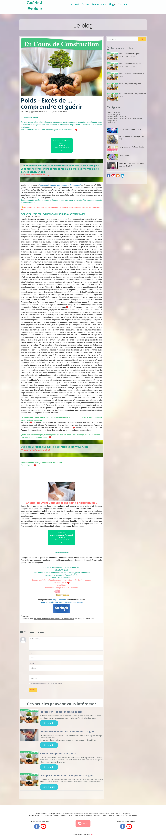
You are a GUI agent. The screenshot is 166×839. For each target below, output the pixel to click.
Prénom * (32, 663)
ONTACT (118, 814)
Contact (122, 4)
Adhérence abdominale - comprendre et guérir (68, 731)
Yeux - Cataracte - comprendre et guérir (125, 76)
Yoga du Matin (118, 157)
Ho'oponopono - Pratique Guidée (125, 149)
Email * (31, 653)
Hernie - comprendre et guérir (58, 753)
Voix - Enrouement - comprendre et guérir (126, 96)
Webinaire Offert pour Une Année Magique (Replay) (125, 165)
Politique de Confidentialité (99, 814)
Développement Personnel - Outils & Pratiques (123, 118)
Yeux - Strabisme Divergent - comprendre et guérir (124, 56)
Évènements (99, 4)
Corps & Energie (112, 114)
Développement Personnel (116, 116)
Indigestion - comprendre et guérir (61, 711)
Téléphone (126, 814)
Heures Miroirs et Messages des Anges (125, 139)
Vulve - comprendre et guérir (124, 86)
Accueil (75, 4)
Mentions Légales (82, 814)
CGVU (112, 814)
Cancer (86, 4)
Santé (109, 122)
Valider (32, 690)
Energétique (111, 120)
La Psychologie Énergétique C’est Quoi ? (125, 130)
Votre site (32, 673)
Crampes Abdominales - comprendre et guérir (68, 775)
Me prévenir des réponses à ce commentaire (45, 684)
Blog (112, 4)
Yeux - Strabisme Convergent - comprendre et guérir (124, 66)
